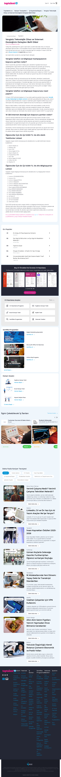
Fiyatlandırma (56, 720)
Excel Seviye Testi (46, 701)
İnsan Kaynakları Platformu (55, 699)
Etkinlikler (23, 680)
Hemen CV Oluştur (30, 292)
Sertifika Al (31, 334)
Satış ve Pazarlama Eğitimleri (39, 745)
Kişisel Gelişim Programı (23, 690)
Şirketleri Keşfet (8, 480)
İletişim (15, 714)
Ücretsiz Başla (9, 404)
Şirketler (23, 695)
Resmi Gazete (13, 52)
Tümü (51, 300)
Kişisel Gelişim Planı (46, 741)
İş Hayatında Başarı (35, 11)
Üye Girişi (52, 3)
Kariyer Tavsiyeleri (20, 11)
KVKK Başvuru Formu (15, 709)
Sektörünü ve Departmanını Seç (43, 476)
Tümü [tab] (5, 473)
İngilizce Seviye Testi (46, 683)
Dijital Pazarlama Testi (47, 722)
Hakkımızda (16, 673)
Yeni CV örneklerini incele (12, 44)
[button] (26, 288)
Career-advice (15, 473)
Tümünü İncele (52, 413)
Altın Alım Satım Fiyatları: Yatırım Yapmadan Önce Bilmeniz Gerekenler (39, 623)
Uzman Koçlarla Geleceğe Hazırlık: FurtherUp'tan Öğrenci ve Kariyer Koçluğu (40, 555)
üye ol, (36, 214)
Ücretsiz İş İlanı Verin (54, 684)
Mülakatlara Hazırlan (24, 476)
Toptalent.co (8, 11)
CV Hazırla (26, 473)
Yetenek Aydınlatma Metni (16, 677)
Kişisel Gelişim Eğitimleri (39, 718)
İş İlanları (23, 673)
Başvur (27, 446)
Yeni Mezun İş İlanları (31, 681)
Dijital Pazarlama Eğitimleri (39, 688)
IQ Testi (46, 727)
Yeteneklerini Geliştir (22, 480)
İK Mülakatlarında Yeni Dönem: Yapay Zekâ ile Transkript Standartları (41, 578)
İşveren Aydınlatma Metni (16, 684)
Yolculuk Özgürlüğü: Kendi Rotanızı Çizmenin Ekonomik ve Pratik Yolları (40, 648)
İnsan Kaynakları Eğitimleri (39, 712)
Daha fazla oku (33, 504)
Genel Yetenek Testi (46, 689)
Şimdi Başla (8, 370)
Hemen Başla (18, 382)
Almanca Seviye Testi (46, 716)
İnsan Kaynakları (38, 473)
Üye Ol (47, 3)
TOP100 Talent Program (54, 715)
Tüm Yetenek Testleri (46, 676)
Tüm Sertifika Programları (40, 676)
